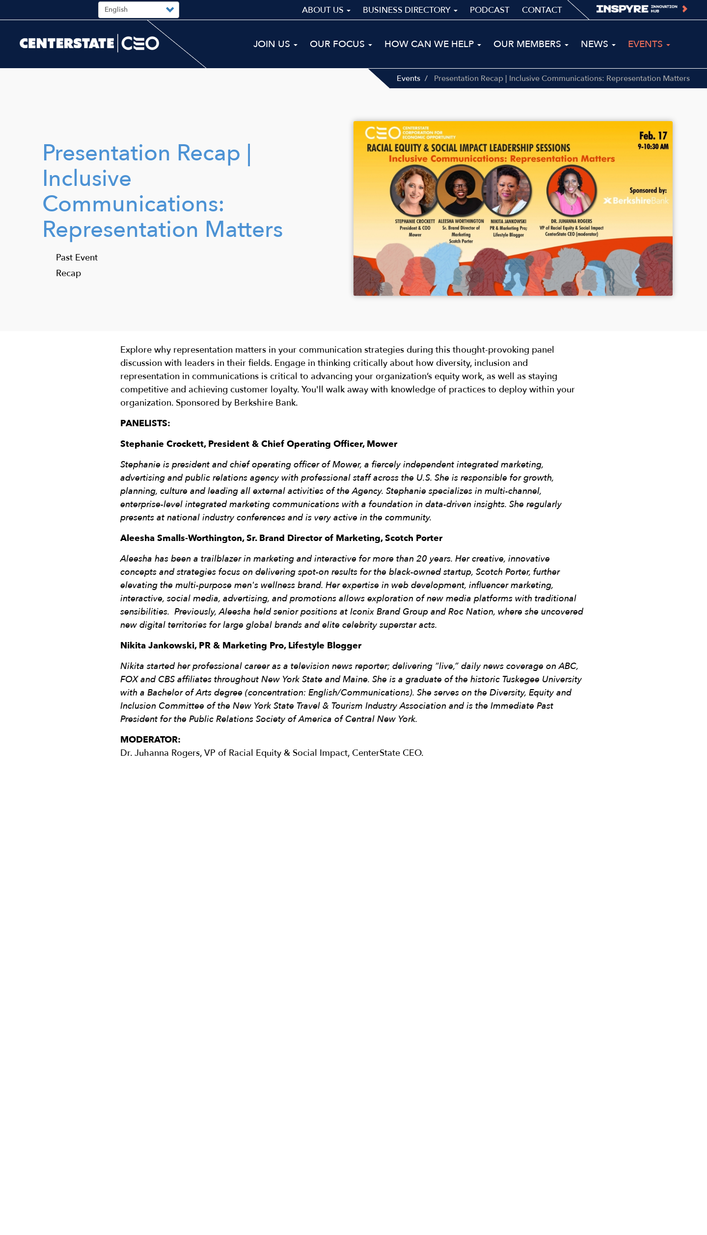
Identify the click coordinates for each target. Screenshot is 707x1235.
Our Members (531, 44)
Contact (542, 10)
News (598, 44)
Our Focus (341, 44)
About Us (326, 10)
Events (408, 78)
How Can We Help (432, 44)
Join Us (275, 44)
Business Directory (410, 10)
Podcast (490, 10)
